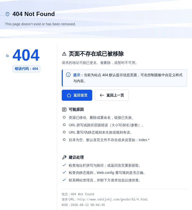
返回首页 (77, 95)
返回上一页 (112, 95)
